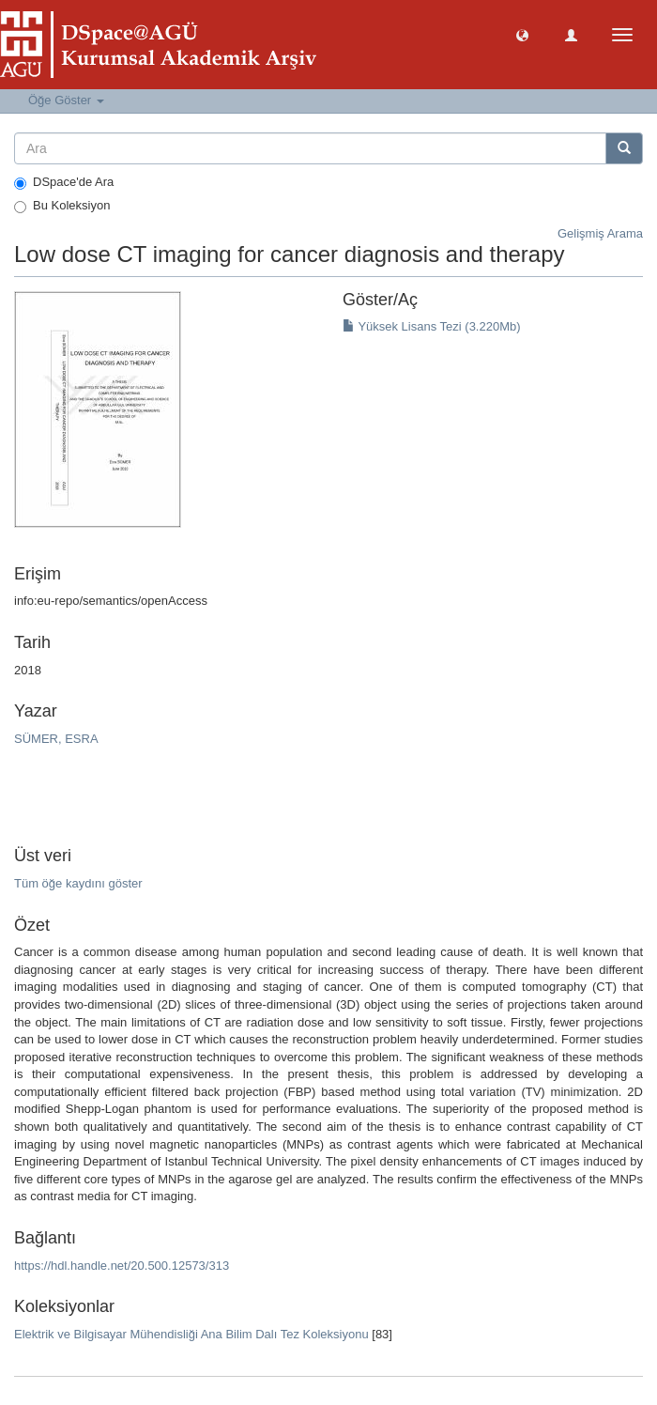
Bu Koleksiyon (62, 205)
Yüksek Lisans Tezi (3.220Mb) (432, 326)
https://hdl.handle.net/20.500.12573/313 (121, 1265)
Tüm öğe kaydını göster (78, 883)
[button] (522, 34)
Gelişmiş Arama (600, 233)
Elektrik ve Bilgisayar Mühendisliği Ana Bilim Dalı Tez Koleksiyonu (191, 1334)
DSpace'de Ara (64, 182)
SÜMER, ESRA (56, 739)
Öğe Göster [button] (66, 100)
